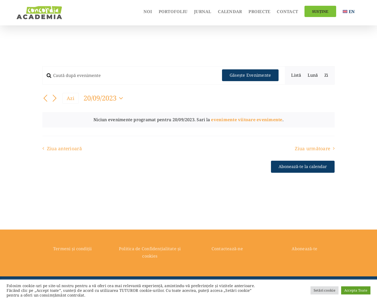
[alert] (188, 120)
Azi (70, 98)
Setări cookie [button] (324, 290)
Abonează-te (304, 249)
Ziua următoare (312, 148)
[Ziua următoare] (54, 99)
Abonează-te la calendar (303, 166)
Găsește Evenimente (250, 75)
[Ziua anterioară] (45, 99)
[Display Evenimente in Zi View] (326, 75)
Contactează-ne (227, 249)
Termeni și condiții (72, 249)
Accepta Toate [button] (355, 290)
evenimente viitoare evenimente (246, 119)
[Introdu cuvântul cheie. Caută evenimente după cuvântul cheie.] (129, 75)
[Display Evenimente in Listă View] (296, 75)
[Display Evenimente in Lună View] (313, 75)
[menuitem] (349, 11)
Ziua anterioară (64, 148)
